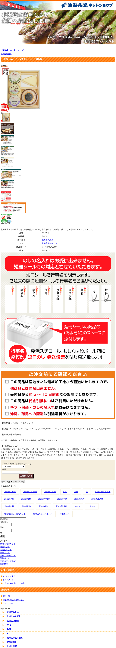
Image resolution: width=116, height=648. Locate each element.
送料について (8, 603)
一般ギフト (64, 514)
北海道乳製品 (6, 54)
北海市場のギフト (49, 243)
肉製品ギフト (6, 550)
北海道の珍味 (50, 491)
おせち (77, 506)
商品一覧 (6, 596)
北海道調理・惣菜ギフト (15, 514)
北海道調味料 (61, 506)
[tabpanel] (58, 27)
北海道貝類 (26, 499)
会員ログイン (8, 580)
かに (65, 491)
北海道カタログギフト (42, 514)
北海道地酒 (26, 506)
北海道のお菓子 (30, 491)
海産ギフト (5, 547)
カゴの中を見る (9, 576)
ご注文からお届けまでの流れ (14, 583)
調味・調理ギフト (8, 555)
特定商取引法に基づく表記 (13, 600)
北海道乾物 (62, 499)
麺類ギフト (5, 558)
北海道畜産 (79, 499)
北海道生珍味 (44, 499)
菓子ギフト (5, 552)
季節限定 (4, 564)
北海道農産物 (97, 499)
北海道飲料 (9, 506)
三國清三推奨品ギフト (9, 561)
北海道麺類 (43, 506)
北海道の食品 (10, 491)
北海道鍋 (91, 506)
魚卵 (76, 491)
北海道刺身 (9, 499)
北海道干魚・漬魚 (102, 491)
